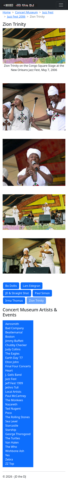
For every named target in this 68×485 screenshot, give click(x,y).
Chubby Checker (16, 345)
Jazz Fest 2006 (16, 17)
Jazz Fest (47, 12)
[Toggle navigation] (61, 4)
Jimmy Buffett (14, 341)
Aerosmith (12, 324)
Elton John (12, 362)
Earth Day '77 (14, 358)
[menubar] (18, 394)
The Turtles (12, 438)
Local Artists (13, 392)
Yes (7, 455)
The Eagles (12, 353)
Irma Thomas (14, 301)
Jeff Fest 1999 (14, 383)
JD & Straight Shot (17, 293)
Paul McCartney (15, 396)
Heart (9, 370)
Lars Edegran (31, 286)
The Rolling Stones (17, 417)
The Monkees (14, 400)
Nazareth (11, 404)
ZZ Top (9, 464)
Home (7, 12)
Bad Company (14, 328)
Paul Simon (42, 293)
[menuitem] (18, 324)
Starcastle (11, 425)
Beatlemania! (14, 332)
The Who (11, 447)
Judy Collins (12, 349)
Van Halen (12, 442)
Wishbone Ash (14, 451)
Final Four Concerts (18, 366)
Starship (10, 430)
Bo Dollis (11, 286)
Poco (8, 413)
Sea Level (11, 421)
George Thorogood (17, 434)
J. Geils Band (13, 375)
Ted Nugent (13, 409)
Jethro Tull (11, 387)
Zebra (9, 459)
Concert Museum (26, 12)
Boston (10, 337)
